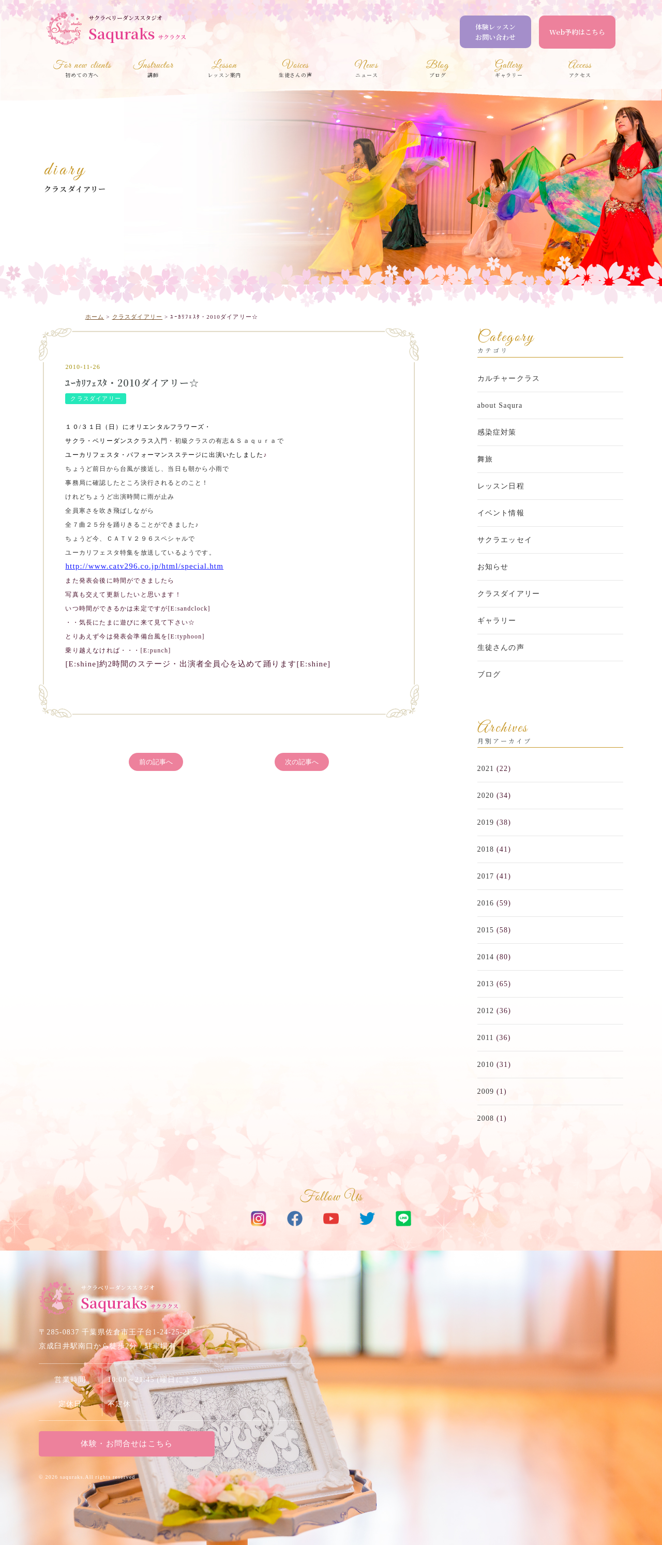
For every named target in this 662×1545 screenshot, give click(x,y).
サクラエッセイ (504, 540)
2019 (485, 822)
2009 (485, 1091)
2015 (485, 930)
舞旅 (485, 459)
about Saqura (500, 405)
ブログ (489, 674)
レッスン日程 (500, 486)
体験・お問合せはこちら (127, 1443)
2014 (485, 957)
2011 (485, 1038)
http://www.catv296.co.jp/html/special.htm (144, 566)
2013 (485, 984)
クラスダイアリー (75, 189)
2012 (485, 1011)
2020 (485, 795)
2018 (485, 849)
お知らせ (493, 567)
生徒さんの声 (500, 647)
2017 (485, 876)
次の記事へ (302, 762)
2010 (485, 1064)
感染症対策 (497, 432)
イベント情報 (500, 513)
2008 (485, 1118)
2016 (485, 903)
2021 (485, 768)
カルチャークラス (508, 378)
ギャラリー (497, 621)
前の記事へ (156, 762)
